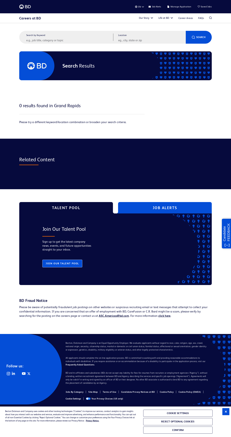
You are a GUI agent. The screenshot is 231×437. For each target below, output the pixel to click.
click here (164, 315)
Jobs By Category (74, 392)
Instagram (8, 374)
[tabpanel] (108, 249)
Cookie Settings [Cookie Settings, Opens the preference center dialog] (178, 413)
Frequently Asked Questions (80, 364)
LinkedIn (13, 374)
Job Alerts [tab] (165, 208)
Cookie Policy (167, 392)
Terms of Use (109, 392)
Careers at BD (30, 18)
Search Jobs (210, 18)
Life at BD (163, 17)
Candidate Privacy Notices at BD (138, 392)
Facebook (19, 374)
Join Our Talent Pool (62, 263)
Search (200, 37)
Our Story (144, 17)
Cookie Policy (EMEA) (190, 392)
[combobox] (152, 40)
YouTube (24, 374)
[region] (115, 422)
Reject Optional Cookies (177, 421)
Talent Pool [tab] (66, 208)
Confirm (178, 430)
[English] (139, 7)
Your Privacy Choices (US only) (104, 398)
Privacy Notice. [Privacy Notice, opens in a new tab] (92, 421)
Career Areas (185, 18)
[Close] (225, 411)
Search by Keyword (35, 35)
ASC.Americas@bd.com (114, 315)
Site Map (93, 392)
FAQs (201, 18)
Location (122, 35)
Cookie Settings (73, 398)
